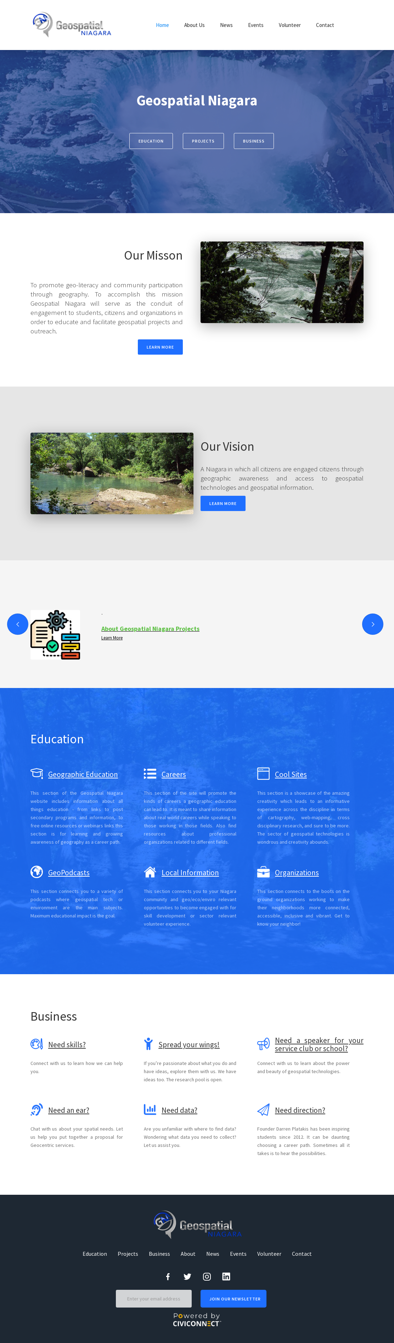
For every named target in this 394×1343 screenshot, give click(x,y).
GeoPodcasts (69, 872)
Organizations (297, 872)
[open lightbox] (282, 282)
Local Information (190, 872)
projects (203, 141)
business (254, 141)
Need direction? (300, 1110)
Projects (128, 1253)
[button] (17, 624)
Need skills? (67, 1044)
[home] (73, 25)
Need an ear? (68, 1110)
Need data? (179, 1110)
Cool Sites (291, 774)
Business (159, 1253)
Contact (325, 25)
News (226, 25)
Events (256, 25)
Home (162, 25)
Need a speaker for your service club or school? (319, 1044)
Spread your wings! (189, 1044)
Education (151, 141)
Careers (174, 774)
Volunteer (290, 25)
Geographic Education (83, 774)
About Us (194, 25)
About (188, 1253)
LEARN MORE (160, 347)
